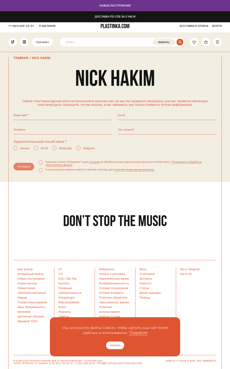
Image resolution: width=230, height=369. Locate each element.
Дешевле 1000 (28, 321)
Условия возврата (111, 293)
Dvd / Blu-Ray (67, 279)
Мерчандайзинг (69, 302)
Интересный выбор (31, 274)
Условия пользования (113, 288)
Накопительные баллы (114, 279)
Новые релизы (27, 283)
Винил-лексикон (150, 293)
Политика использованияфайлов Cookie (109, 311)
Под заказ (42, 44)
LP (12, 44)
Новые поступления (115, 5)
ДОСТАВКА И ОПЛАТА (193, 28)
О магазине (147, 274)
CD (24, 44)
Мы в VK (186, 274)
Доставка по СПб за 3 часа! (115, 16)
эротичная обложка (31, 316)
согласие (94, 161)
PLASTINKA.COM (93, 361)
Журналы (64, 312)
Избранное (106, 269)
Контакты (145, 279)
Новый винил (26, 288)
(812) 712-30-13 (63, 363)
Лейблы (63, 316)
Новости (145, 283)
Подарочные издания (32, 302)
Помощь (145, 297)
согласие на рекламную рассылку (134, 169)
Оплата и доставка (112, 274)
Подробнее (138, 333)
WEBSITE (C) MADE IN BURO (181, 361)
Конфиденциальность (114, 283)
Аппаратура (66, 297)
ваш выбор (25, 269)
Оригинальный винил (32, 293)
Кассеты (64, 283)
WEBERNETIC (210, 361)
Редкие (22, 297)
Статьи (144, 288)
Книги (62, 307)
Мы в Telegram (190, 269)
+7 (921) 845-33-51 (21, 28)
